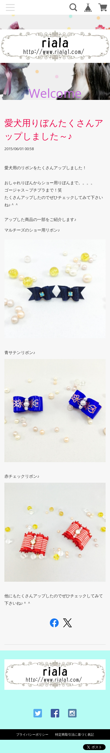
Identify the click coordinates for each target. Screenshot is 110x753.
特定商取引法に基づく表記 (74, 734)
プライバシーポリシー (32, 734)
